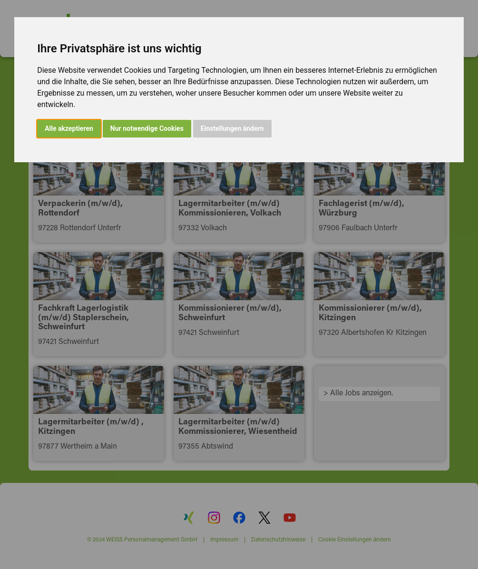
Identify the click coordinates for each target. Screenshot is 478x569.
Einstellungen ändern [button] (232, 128)
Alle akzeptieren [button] (69, 128)
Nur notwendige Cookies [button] (147, 128)
